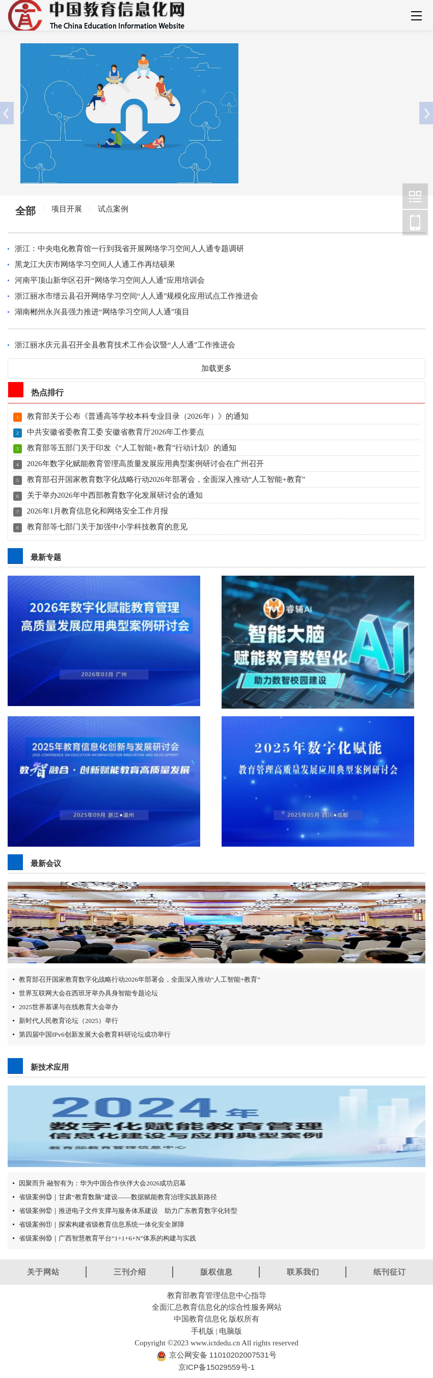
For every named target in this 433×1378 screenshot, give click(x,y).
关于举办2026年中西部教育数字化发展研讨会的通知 (115, 495)
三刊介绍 (130, 1271)
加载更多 (216, 368)
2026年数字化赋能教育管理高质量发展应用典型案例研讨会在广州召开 (145, 464)
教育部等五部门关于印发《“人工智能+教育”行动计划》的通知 (132, 448)
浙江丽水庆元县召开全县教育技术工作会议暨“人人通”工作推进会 (125, 345)
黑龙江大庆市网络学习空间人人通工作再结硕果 (95, 264)
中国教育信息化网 (415, 196)
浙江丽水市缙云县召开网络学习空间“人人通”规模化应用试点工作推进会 (136, 296)
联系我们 (303, 1271)
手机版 (202, 1331)
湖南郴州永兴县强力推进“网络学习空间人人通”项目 (102, 312)
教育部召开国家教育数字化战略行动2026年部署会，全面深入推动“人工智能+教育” (166, 479)
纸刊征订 (389, 1271)
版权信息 (216, 1271)
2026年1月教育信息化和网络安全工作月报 (98, 511)
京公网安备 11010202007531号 (221, 1354)
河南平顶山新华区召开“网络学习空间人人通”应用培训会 (110, 280)
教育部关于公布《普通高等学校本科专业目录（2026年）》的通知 (138, 416)
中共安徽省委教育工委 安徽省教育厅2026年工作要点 (116, 432)
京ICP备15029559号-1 (216, 1367)
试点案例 (113, 209)
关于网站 (43, 1271)
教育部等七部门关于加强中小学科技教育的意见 (107, 527)
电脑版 (230, 1331)
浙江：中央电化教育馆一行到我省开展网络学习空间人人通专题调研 (129, 249)
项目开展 (66, 209)
